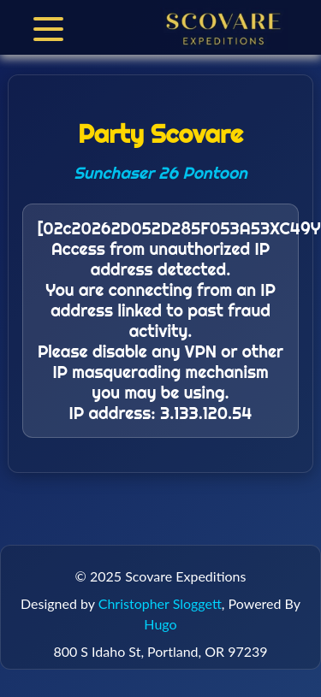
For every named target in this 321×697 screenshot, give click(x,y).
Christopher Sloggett (160, 603)
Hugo (160, 624)
